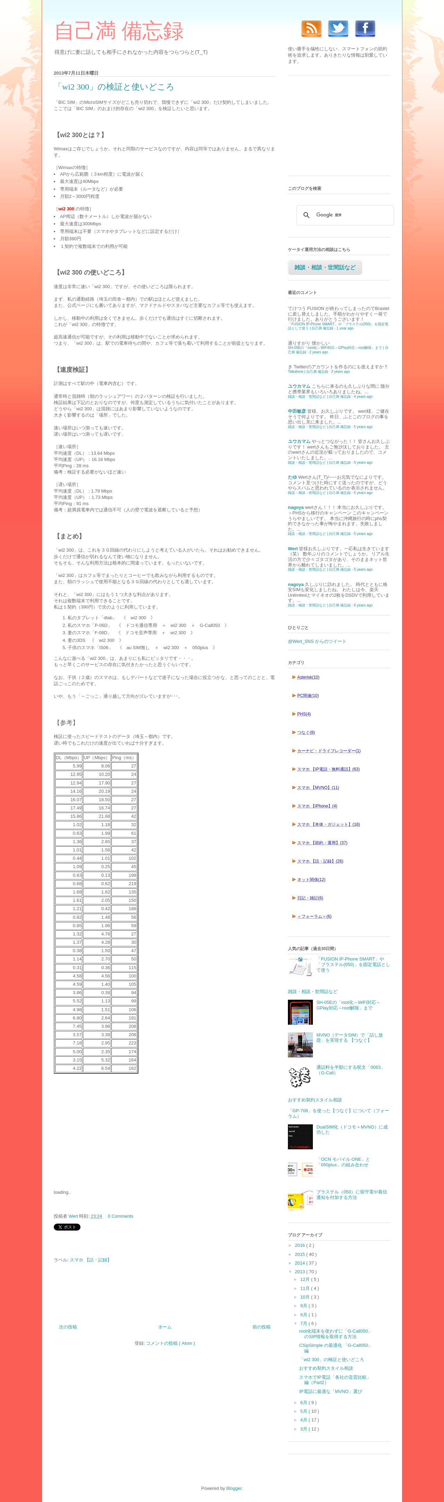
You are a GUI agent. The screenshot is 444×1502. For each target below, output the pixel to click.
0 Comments (121, 1216)
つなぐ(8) (306, 732)
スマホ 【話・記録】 (91, 1259)
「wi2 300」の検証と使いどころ (331, 1359)
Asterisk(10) (308, 677)
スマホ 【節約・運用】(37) (322, 842)
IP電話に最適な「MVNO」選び (330, 1391)
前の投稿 (262, 1326)
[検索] (344, 215)
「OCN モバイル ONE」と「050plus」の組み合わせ (343, 1162)
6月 (304, 1402)
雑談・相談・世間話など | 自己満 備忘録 (319, 396)
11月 (305, 1288)
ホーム (165, 1326)
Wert (293, 548)
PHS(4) (304, 714)
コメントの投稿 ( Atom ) (170, 1343)
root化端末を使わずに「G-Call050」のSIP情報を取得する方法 (335, 1333)
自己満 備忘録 (119, 30)
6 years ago (363, 605)
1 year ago (344, 328)
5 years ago (363, 427)
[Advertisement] (106, 1130)
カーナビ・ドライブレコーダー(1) (329, 750)
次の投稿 (68, 1326)
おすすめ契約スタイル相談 (315, 1099)
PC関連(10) (308, 695)
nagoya (296, 507)
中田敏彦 (297, 411)
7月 (304, 1323)
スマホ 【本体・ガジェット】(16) (328, 824)
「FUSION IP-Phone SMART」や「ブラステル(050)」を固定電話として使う (353, 964)
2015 (300, 1254)
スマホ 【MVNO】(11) (318, 787)
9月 (304, 1305)
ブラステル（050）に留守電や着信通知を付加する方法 (351, 1194)
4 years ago (363, 396)
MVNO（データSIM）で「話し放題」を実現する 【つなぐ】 (349, 1037)
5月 (304, 1411)
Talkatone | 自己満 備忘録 (308, 372)
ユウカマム (299, 386)
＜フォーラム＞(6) (314, 916)
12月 (305, 1279)
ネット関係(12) (311, 879)
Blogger (233, 1488)
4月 (304, 1420)
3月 (304, 1429)
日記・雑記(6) (310, 898)
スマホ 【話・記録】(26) (320, 861)
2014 (300, 1263)
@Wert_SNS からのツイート (317, 641)
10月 (305, 1297)
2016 (300, 1245)
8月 (304, 1314)
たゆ (292, 477)
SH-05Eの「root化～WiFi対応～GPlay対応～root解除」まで (348, 1005)
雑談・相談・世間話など (325, 267)
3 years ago (340, 372)
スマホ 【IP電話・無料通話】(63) (328, 769)
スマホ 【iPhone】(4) (317, 806)
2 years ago (318, 352)
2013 (300, 1271)
